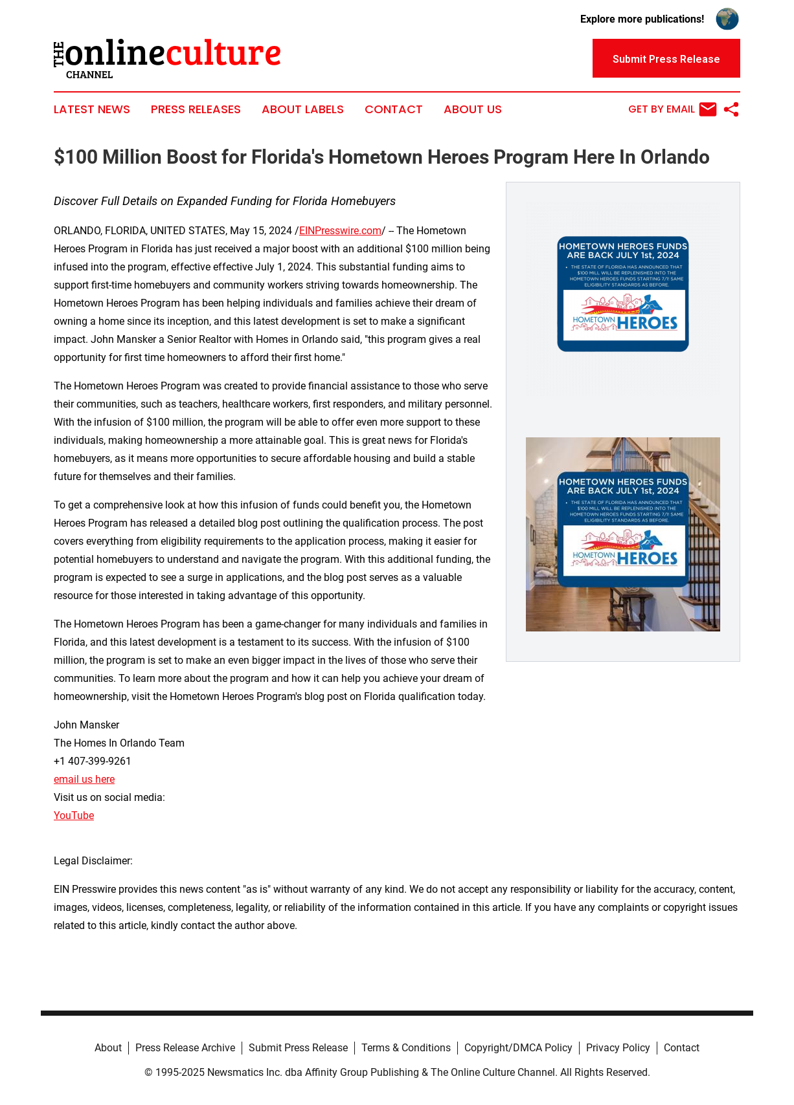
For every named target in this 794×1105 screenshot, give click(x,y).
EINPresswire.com (340, 230)
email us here (84, 779)
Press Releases (196, 109)
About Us (473, 109)
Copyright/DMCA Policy (518, 1048)
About (108, 1048)
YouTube (74, 815)
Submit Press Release (298, 1048)
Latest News (92, 109)
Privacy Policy (618, 1048)
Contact (394, 109)
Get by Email (672, 109)
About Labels (303, 109)
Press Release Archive (185, 1048)
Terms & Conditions (406, 1048)
